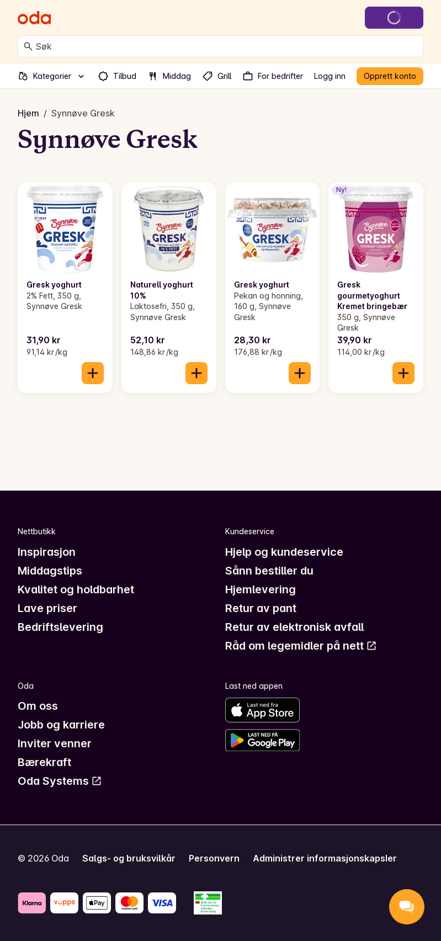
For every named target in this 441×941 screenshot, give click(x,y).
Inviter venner (55, 743)
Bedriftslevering (60, 627)
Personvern (214, 858)
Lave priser (47, 608)
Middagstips (50, 570)
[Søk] (28, 46)
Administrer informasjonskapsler (325, 858)
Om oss (38, 706)
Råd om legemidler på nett (301, 645)
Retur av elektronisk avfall (294, 627)
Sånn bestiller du (269, 570)
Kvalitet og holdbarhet (76, 589)
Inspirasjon (47, 552)
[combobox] (227, 46)
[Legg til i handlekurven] (93, 373)
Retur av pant (260, 608)
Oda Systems (60, 781)
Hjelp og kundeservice (284, 552)
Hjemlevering (260, 589)
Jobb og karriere (61, 724)
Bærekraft (44, 762)
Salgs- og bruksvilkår (129, 858)
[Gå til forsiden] (34, 17)
